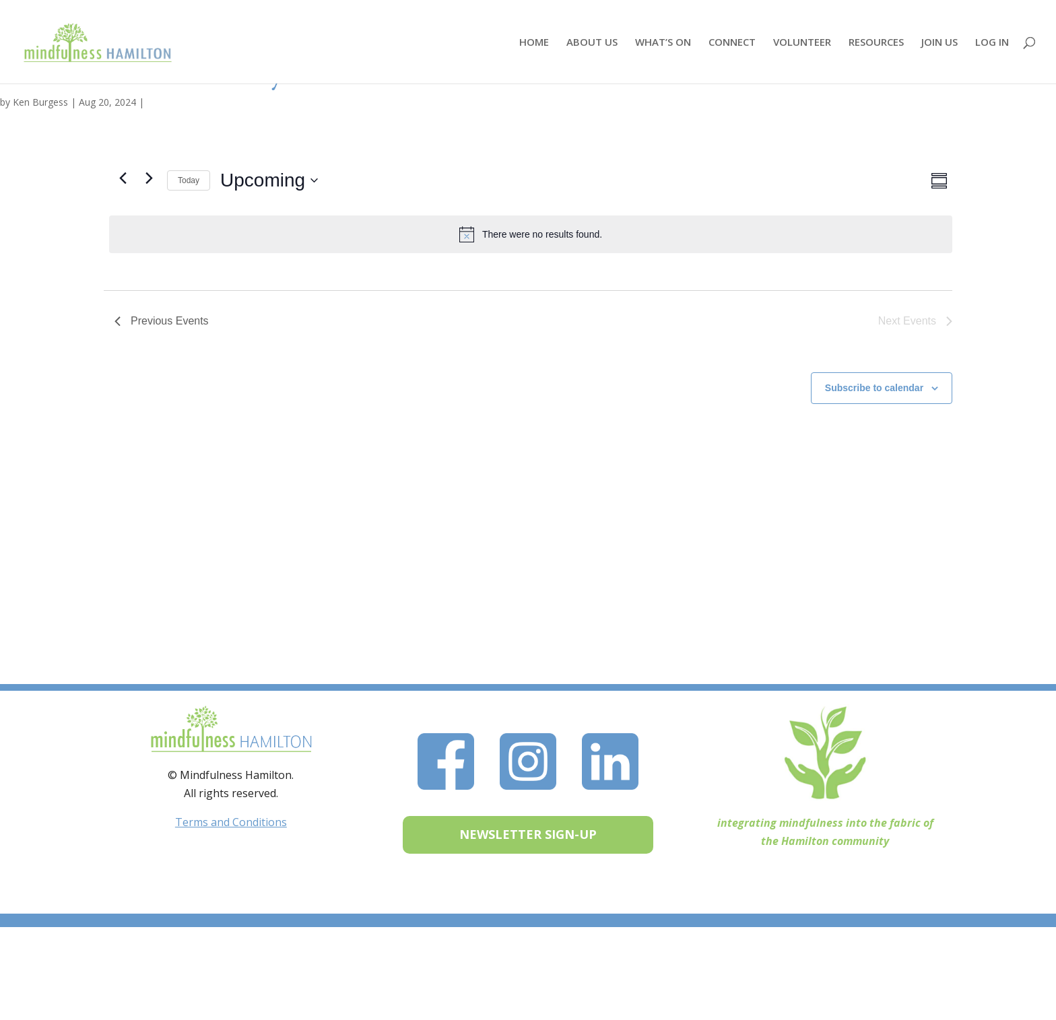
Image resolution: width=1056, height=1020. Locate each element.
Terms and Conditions (231, 822)
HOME (534, 42)
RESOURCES (876, 42)
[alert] (530, 234)
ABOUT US (592, 42)
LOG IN (992, 42)
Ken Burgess (40, 102)
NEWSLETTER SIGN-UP (528, 834)
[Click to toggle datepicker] (269, 180)
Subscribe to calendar (874, 387)
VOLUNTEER (802, 42)
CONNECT (732, 42)
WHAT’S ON (663, 42)
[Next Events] (149, 178)
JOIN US (939, 42)
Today (188, 180)
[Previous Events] (122, 178)
